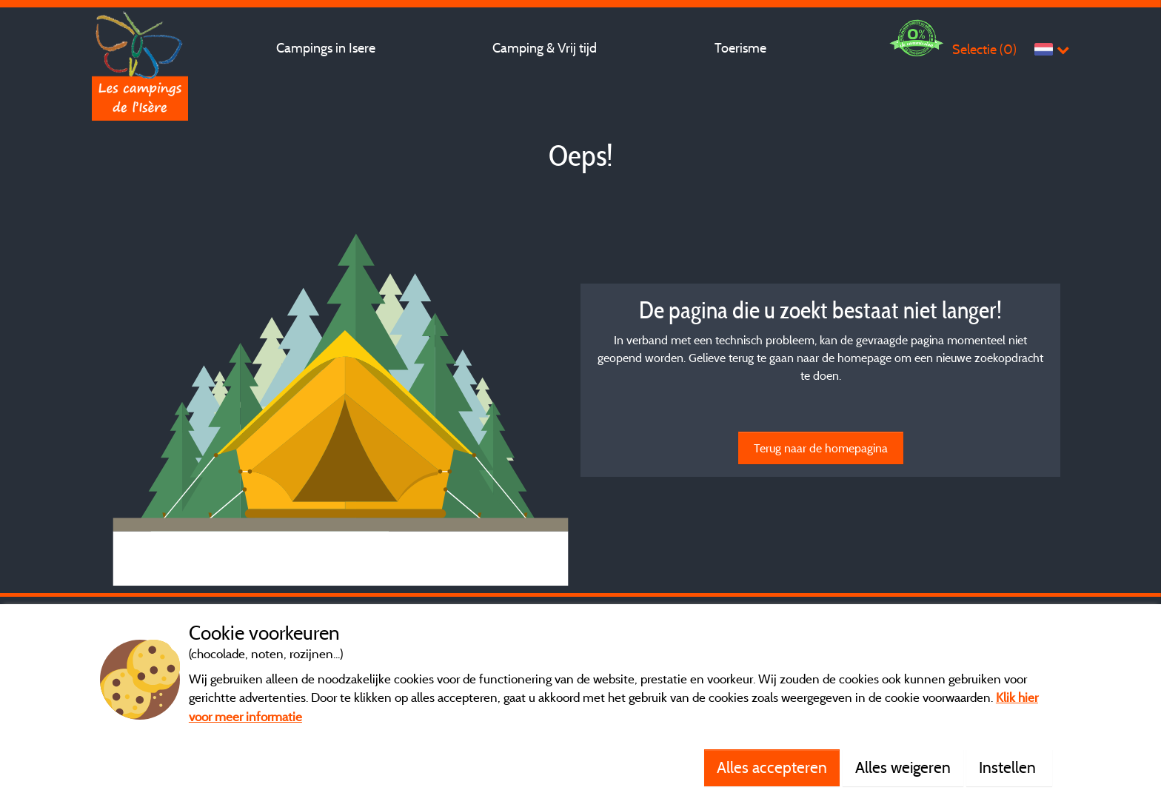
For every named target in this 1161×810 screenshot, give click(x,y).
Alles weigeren (903, 767)
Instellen (1009, 767)
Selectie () (984, 49)
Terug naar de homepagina (821, 448)
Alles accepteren (772, 767)
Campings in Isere (325, 47)
